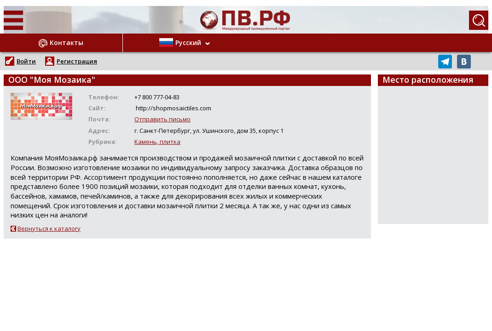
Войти (26, 61)
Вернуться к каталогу (49, 228)
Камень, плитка (157, 141)
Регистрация (77, 61)
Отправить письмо (162, 119)
